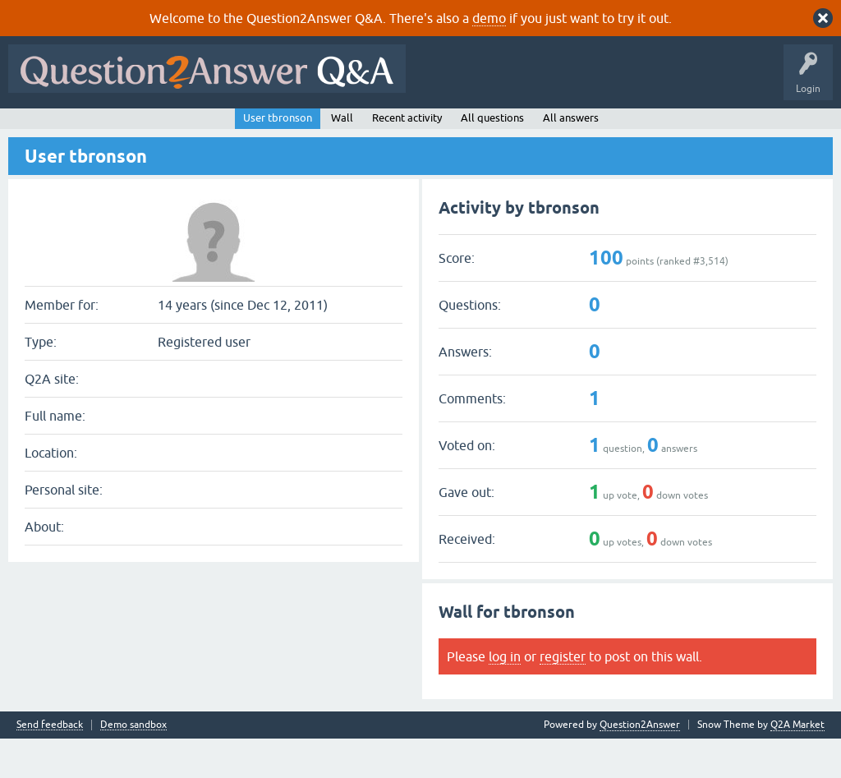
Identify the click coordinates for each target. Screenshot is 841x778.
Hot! (164, 129)
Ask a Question (409, 129)
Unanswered (227, 129)
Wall (342, 157)
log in (505, 695)
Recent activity (407, 157)
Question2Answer (640, 764)
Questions (107, 129)
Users (341, 129)
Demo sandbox (133, 764)
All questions (492, 157)
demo (489, 18)
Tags (289, 129)
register (563, 695)
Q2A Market (797, 764)
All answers (571, 157)
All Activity (42, 129)
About (519, 129)
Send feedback (49, 764)
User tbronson (277, 157)
